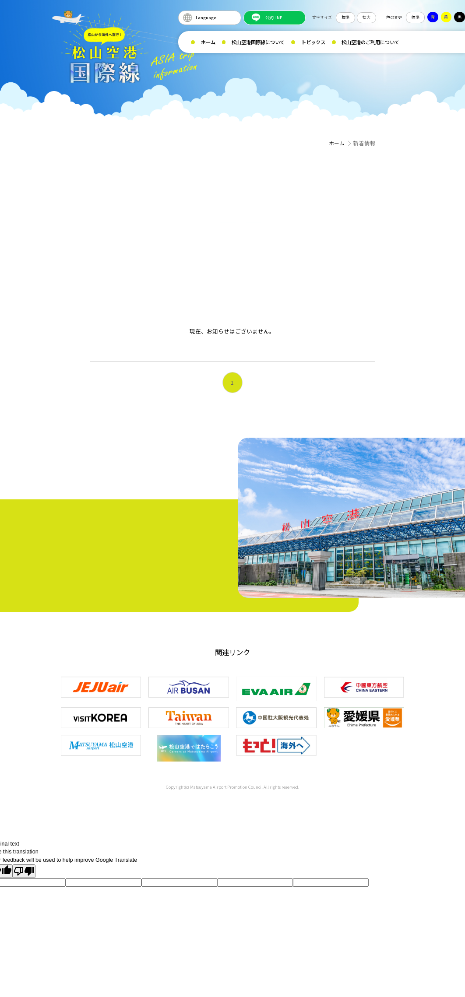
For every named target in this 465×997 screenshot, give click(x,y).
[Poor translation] (24, 869)
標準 (345, 17)
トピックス (313, 42)
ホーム (208, 42)
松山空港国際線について (258, 42)
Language (206, 17)
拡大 (366, 17)
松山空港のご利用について (370, 42)
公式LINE (273, 17)
